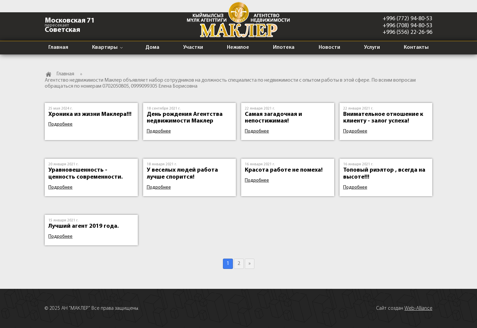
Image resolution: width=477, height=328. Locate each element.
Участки (193, 47)
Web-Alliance (418, 308)
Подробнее (60, 124)
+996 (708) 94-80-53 (407, 26)
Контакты (416, 47)
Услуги (372, 47)
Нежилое (238, 47)
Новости (329, 47)
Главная (58, 47)
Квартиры (105, 47)
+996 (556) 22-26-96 (407, 32)
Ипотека (283, 47)
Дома (152, 47)
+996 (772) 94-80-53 (407, 19)
